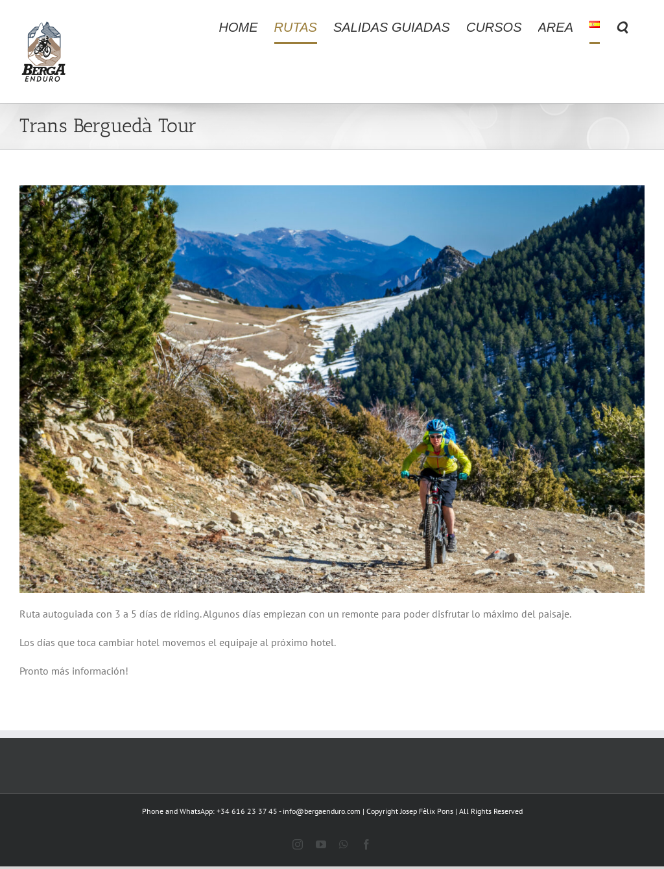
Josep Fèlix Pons (426, 811)
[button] (622, 27)
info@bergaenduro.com (322, 811)
